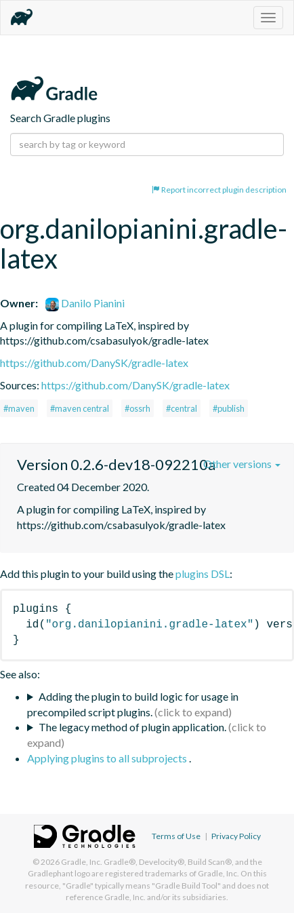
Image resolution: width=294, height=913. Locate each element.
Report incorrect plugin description (219, 189)
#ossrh (137, 408)
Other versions (241, 463)
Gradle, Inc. (81, 862)
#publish (229, 408)
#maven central (79, 408)
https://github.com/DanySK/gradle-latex (94, 362)
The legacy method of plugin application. (132, 726)
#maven (19, 408)
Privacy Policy (236, 836)
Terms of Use (176, 836)
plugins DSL (202, 573)
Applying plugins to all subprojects (108, 758)
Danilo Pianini (85, 302)
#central (181, 408)
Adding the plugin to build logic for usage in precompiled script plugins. (132, 704)
